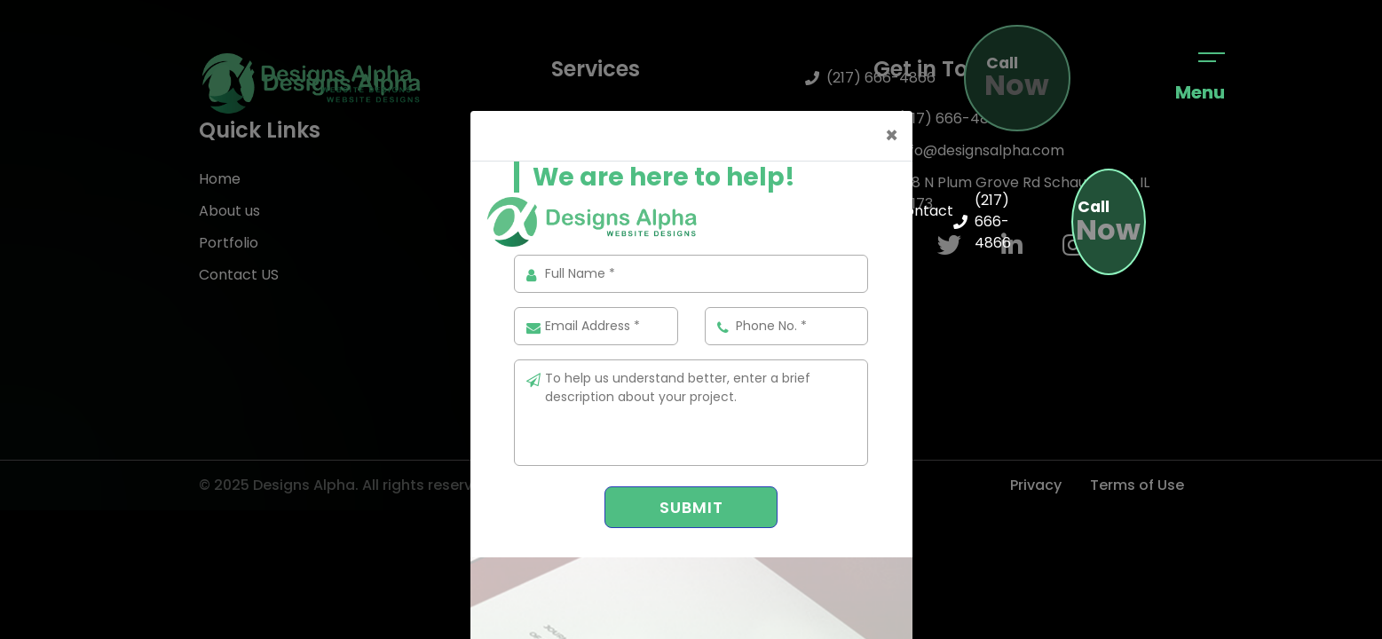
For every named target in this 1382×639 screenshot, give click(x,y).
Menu (1200, 78)
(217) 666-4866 (982, 221)
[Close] (891, 136)
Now (1108, 222)
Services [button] (821, 221)
